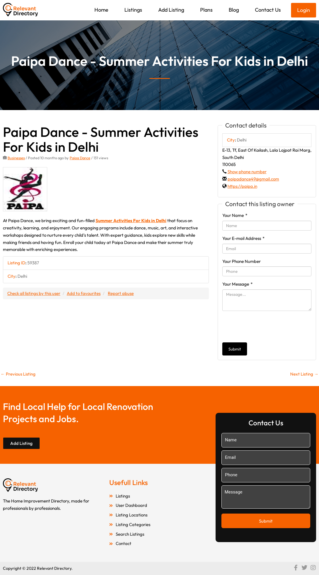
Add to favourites (84, 293)
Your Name (234, 215)
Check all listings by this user (33, 293)
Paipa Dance (80, 157)
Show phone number (247, 171)
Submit (234, 349)
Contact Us (268, 9)
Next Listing (304, 374)
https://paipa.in (242, 186)
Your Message (237, 284)
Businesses (16, 157)
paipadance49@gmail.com (253, 179)
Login (303, 10)
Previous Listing (18, 374)
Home (101, 9)
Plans (206, 9)
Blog (234, 9)
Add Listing (171, 9)
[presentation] (266, 326)
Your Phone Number (241, 261)
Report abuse (121, 293)
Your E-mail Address (243, 238)
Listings (133, 9)
